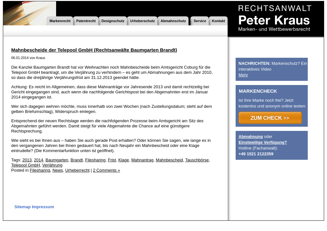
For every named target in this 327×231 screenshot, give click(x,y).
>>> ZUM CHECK (270, 118)
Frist (112, 160)
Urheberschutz (142, 21)
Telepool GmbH (25, 165)
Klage (123, 160)
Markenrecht (60, 21)
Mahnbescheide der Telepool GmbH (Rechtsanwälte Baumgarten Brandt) (94, 50)
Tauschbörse (197, 160)
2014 (38, 160)
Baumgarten (57, 160)
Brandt (77, 160)
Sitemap (22, 206)
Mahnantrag (142, 160)
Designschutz (113, 21)
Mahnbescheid (169, 160)
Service (200, 21)
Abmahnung (251, 136)
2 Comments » (106, 170)
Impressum (43, 206)
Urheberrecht (77, 170)
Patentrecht (86, 21)
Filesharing (95, 160)
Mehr (243, 75)
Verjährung (52, 165)
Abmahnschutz (173, 21)
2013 (27, 160)
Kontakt (218, 21)
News (58, 170)
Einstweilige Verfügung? (263, 142)
